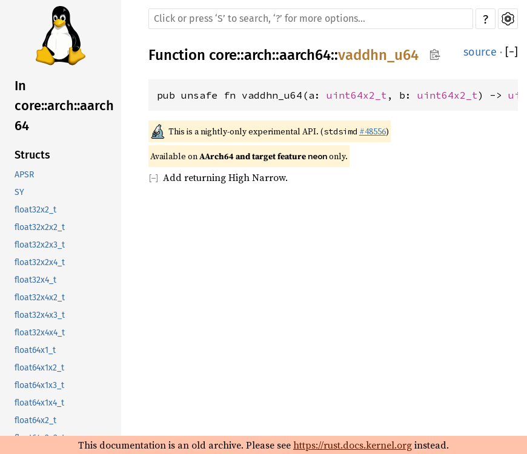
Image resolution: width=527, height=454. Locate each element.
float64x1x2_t (39, 368)
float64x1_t (35, 350)
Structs (32, 155)
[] (511, 52)
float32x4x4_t (40, 332)
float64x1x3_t (39, 385)
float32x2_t (35, 210)
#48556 (372, 131)
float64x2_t (35, 420)
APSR (24, 174)
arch (258, 55)
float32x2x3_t (40, 245)
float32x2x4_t (40, 262)
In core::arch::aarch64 (64, 105)
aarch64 (305, 55)
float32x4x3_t (40, 315)
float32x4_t (35, 280)
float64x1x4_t (39, 403)
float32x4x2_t (40, 297)
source (480, 52)
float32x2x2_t (40, 227)
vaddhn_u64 (378, 55)
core (223, 55)
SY (19, 192)
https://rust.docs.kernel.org (352, 445)
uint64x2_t (356, 95)
